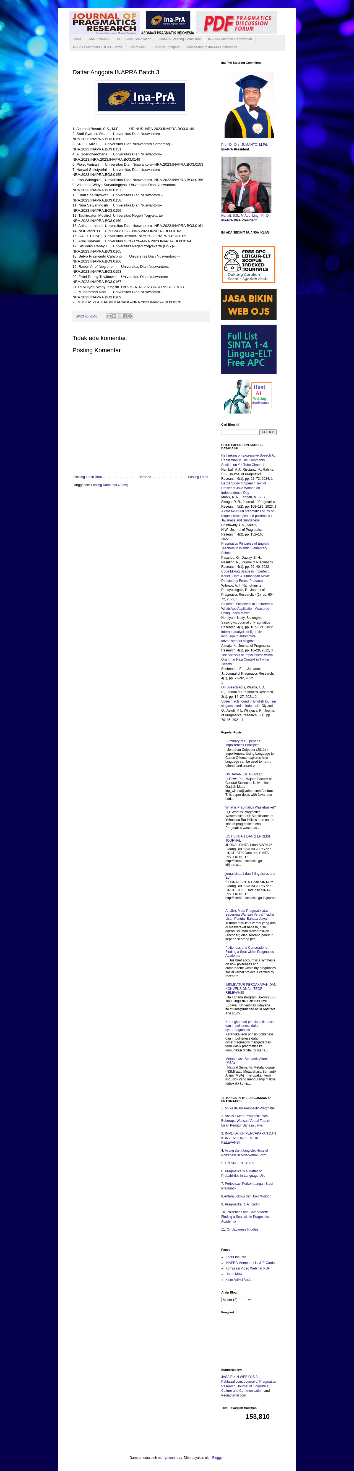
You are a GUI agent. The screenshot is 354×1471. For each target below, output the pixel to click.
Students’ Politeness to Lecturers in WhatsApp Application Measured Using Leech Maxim (247, 608)
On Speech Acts (233, 687)
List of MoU (137, 47)
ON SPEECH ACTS (239, 1163)
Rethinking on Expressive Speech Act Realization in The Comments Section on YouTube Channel (248, 460)
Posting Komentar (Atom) (109, 485)
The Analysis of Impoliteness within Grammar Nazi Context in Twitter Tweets (247, 659)
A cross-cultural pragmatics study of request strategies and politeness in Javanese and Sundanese (247, 516)
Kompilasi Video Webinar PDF (247, 1268)
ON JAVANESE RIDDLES (244, 774)
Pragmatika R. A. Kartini (242, 1204)
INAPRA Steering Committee (179, 39)
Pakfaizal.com (231, 1381)
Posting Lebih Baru (88, 477)
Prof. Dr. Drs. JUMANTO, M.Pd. (245, 145)
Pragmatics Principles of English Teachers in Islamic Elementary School (245, 548)
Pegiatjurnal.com (233, 1395)
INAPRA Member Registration (230, 39)
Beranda (145, 477)
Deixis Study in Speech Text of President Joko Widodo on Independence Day (243, 488)
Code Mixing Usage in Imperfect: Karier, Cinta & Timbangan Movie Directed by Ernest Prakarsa (245, 576)
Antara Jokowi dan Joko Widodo (247, 1196)
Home (77, 39)
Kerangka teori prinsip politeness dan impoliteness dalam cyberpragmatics (249, 1026)
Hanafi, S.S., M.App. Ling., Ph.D (245, 216)
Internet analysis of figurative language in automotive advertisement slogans (242, 636)
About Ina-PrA (99, 39)
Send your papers (166, 47)
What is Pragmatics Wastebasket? (250, 807)
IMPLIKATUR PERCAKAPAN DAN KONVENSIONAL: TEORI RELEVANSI (250, 989)
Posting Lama (198, 477)
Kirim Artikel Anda (238, 1280)
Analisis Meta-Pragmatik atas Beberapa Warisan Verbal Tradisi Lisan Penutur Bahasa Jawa (249, 915)
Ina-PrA (227, 149)
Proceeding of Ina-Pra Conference (212, 47)
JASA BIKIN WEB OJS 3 (239, 1377)
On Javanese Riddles (242, 1229)
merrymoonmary (170, 1458)
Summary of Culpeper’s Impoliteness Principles (242, 743)
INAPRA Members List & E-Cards (97, 47)
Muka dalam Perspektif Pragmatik (249, 1108)
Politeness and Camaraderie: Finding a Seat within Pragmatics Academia (249, 952)
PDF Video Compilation (134, 39)
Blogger (218, 1458)
